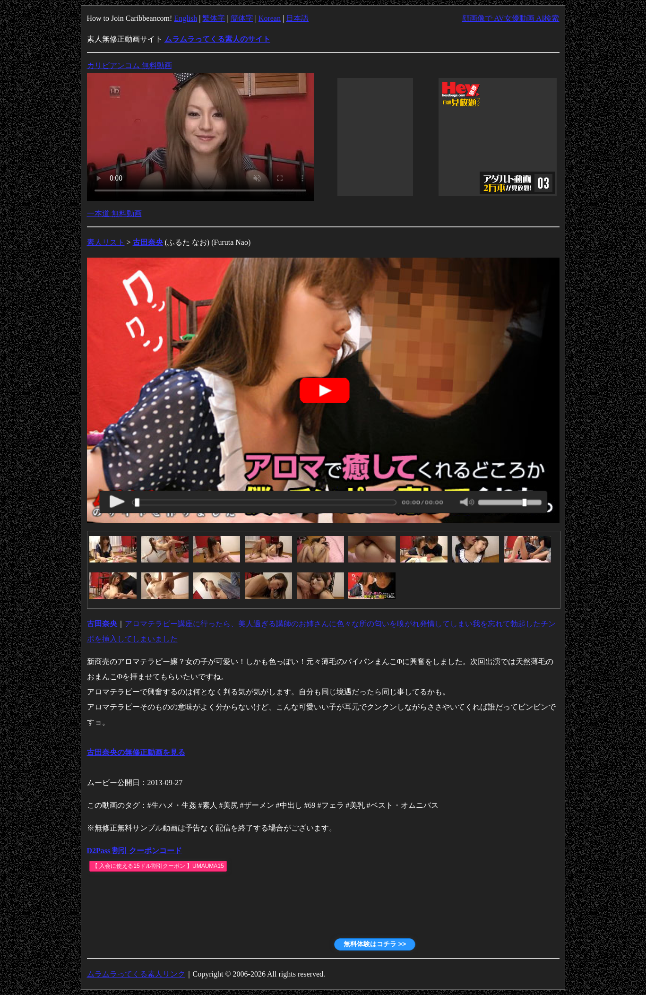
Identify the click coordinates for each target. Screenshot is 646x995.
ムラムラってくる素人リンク (136, 974)
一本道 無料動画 (114, 213)
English (185, 18)
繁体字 (213, 18)
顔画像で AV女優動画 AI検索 (511, 18)
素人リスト (106, 242)
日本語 (297, 18)
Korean (269, 18)
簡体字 (242, 18)
